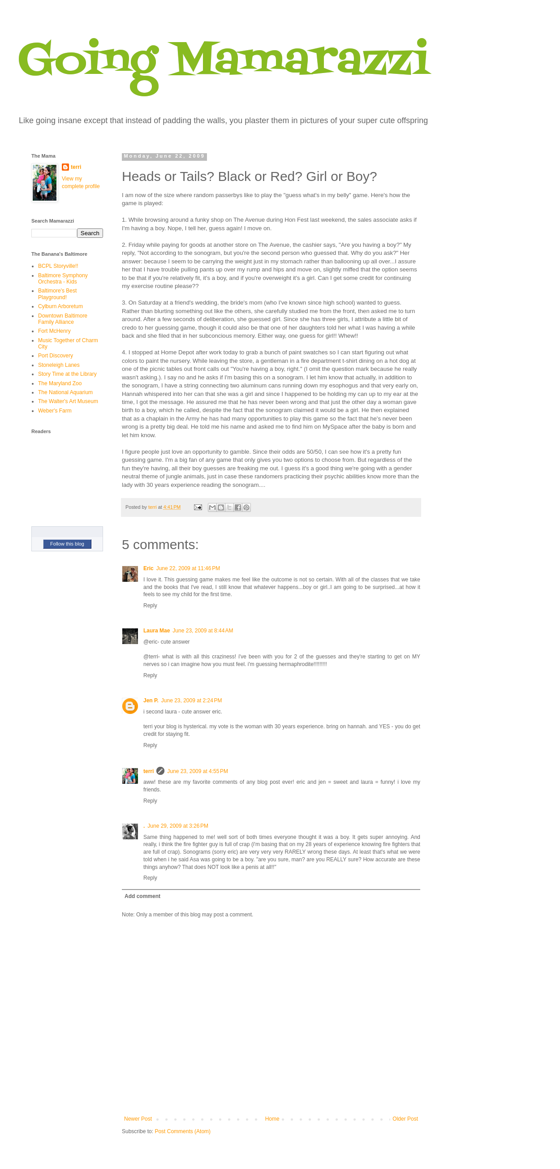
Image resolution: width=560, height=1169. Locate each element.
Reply (150, 605)
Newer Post (138, 1119)
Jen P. (151, 700)
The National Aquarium (65, 392)
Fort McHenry (54, 331)
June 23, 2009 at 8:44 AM (202, 630)
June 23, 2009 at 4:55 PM (197, 771)
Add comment (142, 896)
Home (272, 1119)
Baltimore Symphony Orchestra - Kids (63, 278)
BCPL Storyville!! (58, 266)
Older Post (405, 1119)
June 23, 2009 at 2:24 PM (191, 700)
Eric (148, 568)
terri (148, 771)
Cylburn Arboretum (60, 306)
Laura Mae (156, 630)
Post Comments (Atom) (183, 1131)
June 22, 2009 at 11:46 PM (188, 568)
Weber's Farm (55, 411)
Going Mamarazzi (223, 62)
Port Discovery (55, 355)
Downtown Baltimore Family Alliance (62, 319)
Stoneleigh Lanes (59, 365)
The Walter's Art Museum (68, 401)
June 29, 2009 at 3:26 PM (177, 826)
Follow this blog (67, 543)
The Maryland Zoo (60, 383)
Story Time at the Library (67, 374)
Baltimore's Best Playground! (57, 294)
